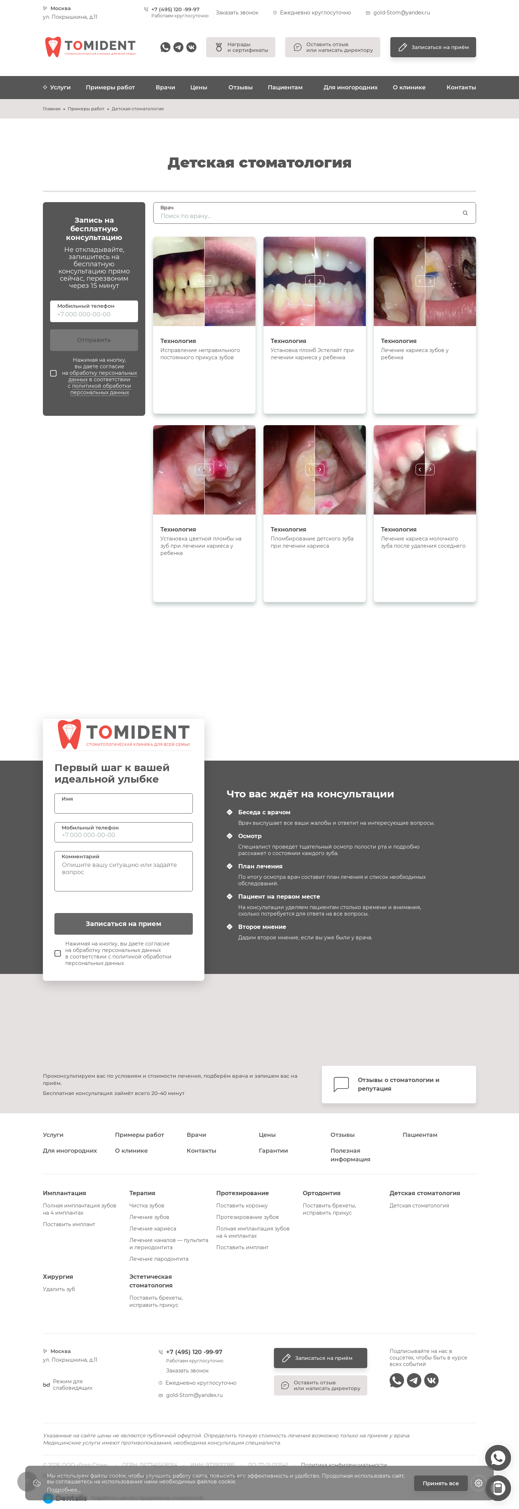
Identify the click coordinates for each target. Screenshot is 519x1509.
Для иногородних (351, 87)
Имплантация (64, 1193)
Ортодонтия (322, 1193)
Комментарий (80, 856)
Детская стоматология (425, 1193)
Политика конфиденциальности (344, 1465)
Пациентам (285, 87)
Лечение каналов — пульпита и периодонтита (168, 1244)
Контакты (461, 87)
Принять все (441, 1483)
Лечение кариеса (152, 1228)
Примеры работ (110, 87)
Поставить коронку (242, 1205)
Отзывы (241, 87)
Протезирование (242, 1193)
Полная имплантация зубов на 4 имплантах (79, 1209)
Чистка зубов (146, 1205)
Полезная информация (351, 1155)
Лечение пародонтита (158, 1259)
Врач (167, 207)
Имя (67, 799)
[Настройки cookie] (479, 1483)
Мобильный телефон (86, 306)
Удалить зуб (59, 1289)
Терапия (142, 1193)
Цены (198, 87)
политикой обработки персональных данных (101, 389)
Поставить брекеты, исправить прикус (329, 1209)
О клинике (409, 87)
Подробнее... (64, 1490)
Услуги (57, 87)
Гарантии (273, 1150)
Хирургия (58, 1276)
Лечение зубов (149, 1217)
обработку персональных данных (102, 376)
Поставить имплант (69, 1224)
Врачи (165, 87)
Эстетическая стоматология (151, 1281)
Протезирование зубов (247, 1217)
